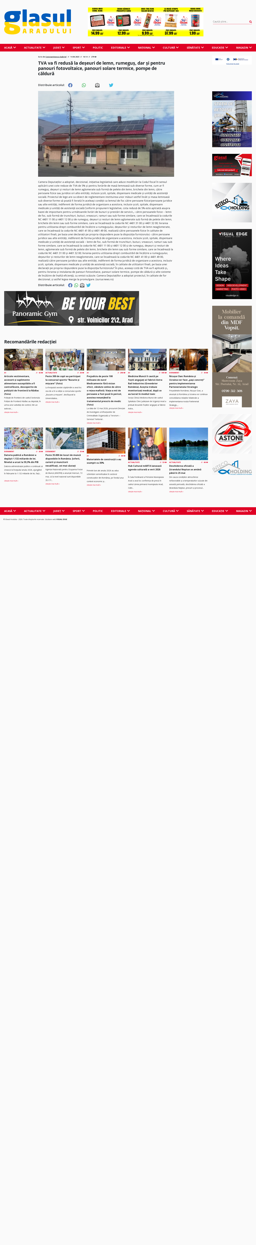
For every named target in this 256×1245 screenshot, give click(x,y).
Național (146, 47)
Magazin (244, 47)
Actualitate (34, 47)
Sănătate (195, 47)
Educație (220, 47)
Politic (98, 47)
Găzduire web (50, 519)
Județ (59, 47)
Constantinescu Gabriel (55, 57)
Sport (79, 47)
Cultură (171, 47)
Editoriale (120, 47)
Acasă (10, 47)
